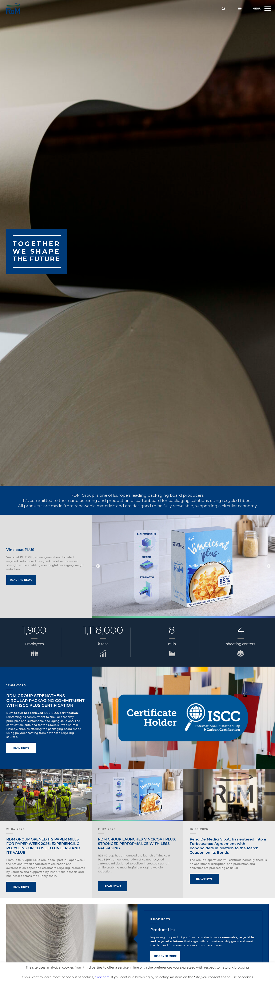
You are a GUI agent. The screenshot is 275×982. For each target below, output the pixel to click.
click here (102, 977)
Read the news (21, 579)
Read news (21, 747)
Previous (98, 566)
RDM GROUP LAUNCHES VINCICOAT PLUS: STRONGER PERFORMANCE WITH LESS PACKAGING (137, 843)
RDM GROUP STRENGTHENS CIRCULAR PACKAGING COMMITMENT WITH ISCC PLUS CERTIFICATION (45, 700)
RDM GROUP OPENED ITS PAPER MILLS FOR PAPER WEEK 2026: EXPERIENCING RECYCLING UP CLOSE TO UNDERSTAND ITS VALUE (43, 846)
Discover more (165, 956)
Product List (162, 929)
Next (269, 566)
